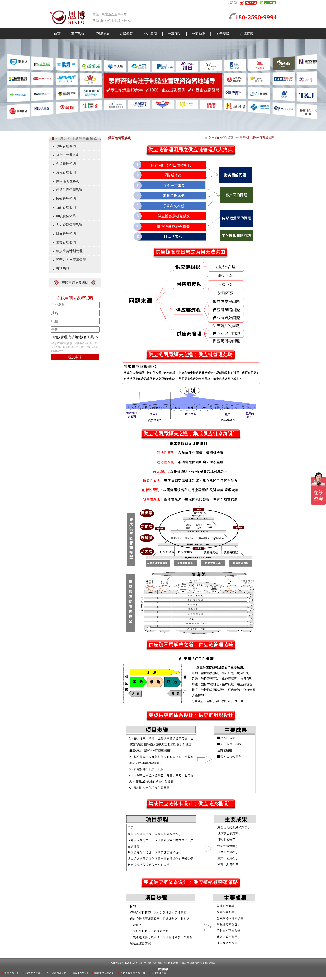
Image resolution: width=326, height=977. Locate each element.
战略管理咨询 (66, 146)
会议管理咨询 (66, 163)
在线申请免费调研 (75, 283)
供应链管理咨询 (67, 181)
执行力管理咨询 (67, 155)
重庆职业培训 (80, 973)
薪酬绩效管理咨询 (104, 973)
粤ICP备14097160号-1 (192, 962)
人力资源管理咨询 (69, 225)
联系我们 (233, 2)
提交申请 (75, 357)
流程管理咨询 (66, 172)
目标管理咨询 (66, 233)
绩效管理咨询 (66, 198)
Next (320, 83)
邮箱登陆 (210, 962)
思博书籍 (62, 268)
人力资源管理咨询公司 (132, 973)
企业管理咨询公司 (57, 973)
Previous (5, 83)
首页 (230, 137)
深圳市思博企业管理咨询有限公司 (149, 962)
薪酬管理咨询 (66, 207)
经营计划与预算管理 (71, 259)
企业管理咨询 (158, 973)
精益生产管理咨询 (69, 190)
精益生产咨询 (32, 973)
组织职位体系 (66, 216)
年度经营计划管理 (69, 251)
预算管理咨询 (66, 242)
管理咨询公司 (11, 973)
